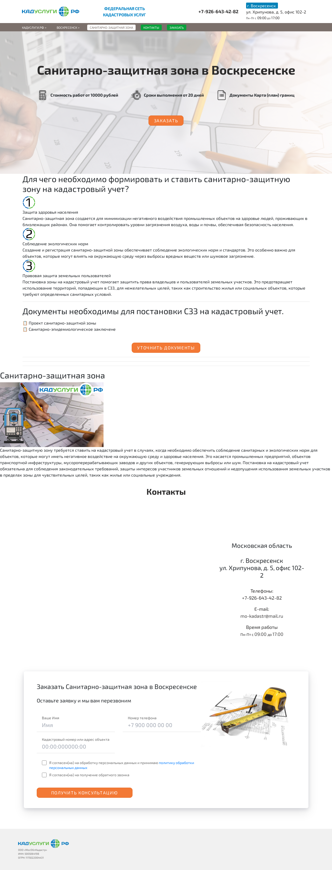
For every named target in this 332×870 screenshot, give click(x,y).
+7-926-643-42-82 (218, 11)
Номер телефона (142, 718)
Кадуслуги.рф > (34, 27)
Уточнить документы (166, 347)
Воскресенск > (68, 27)
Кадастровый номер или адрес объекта (75, 739)
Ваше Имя (50, 718)
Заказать (166, 120)
